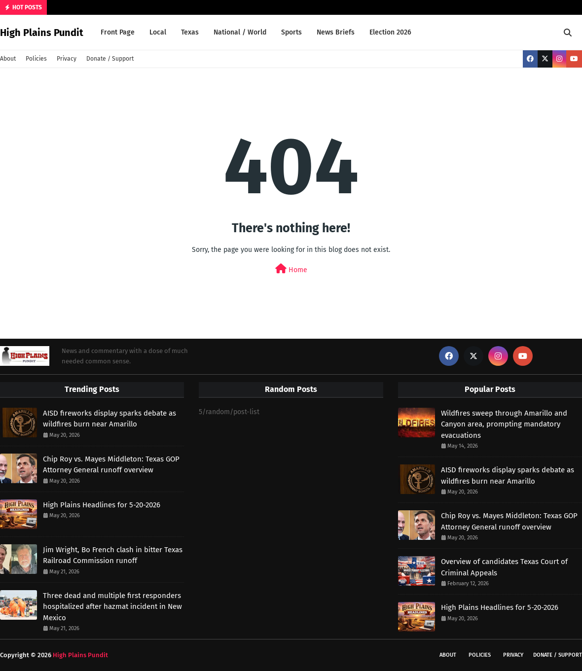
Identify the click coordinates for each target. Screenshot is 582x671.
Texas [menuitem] (190, 32)
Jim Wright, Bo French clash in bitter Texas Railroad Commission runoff (112, 555)
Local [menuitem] (157, 32)
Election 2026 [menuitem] (390, 32)
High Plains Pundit (41, 32)
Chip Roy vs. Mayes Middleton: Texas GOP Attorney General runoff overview (111, 465)
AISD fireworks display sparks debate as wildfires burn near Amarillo (109, 419)
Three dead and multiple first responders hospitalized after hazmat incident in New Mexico (112, 606)
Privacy (66, 58)
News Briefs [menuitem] (336, 32)
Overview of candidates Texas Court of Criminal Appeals (504, 567)
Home (291, 269)
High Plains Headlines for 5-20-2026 (101, 504)
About (8, 58)
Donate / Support (110, 58)
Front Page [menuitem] (118, 32)
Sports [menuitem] (291, 32)
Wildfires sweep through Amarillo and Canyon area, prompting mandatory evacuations (504, 424)
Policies (36, 58)
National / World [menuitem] (240, 32)
